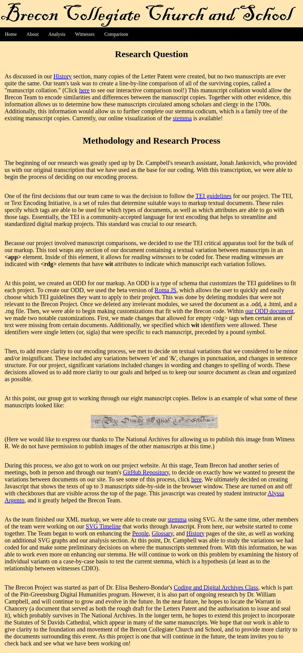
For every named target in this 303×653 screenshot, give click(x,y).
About (32, 34)
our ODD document (269, 311)
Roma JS (166, 290)
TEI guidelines (213, 196)
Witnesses (85, 34)
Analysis (56, 34)
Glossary (162, 533)
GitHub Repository (146, 472)
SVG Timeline (103, 526)
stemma (182, 118)
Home (11, 34)
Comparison (116, 34)
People (140, 533)
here (84, 90)
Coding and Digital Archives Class (216, 587)
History (62, 76)
